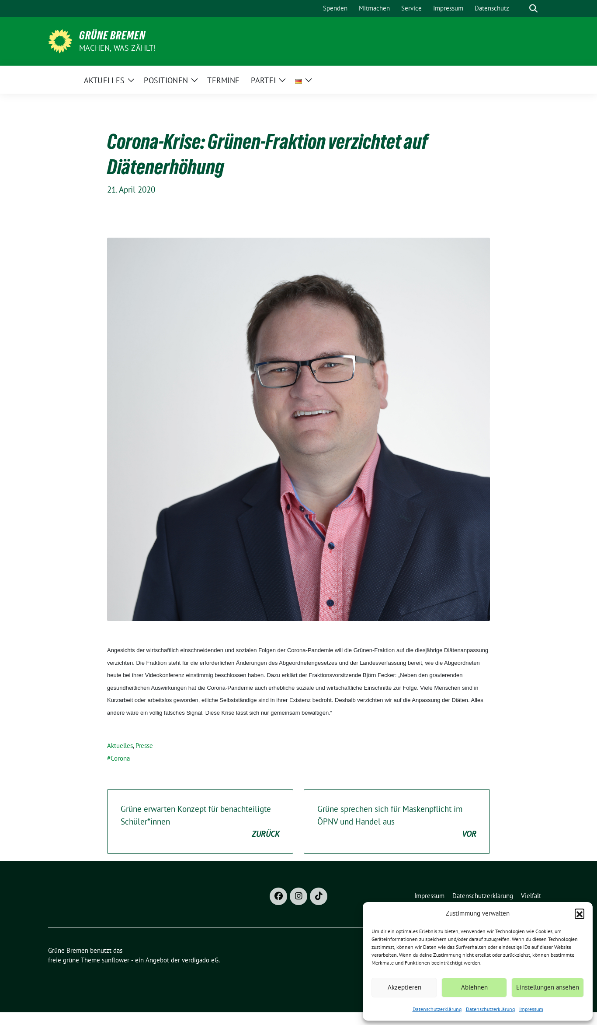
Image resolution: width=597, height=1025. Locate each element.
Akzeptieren (404, 987)
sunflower (115, 960)
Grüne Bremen (112, 35)
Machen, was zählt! (117, 48)
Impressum (531, 1009)
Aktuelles (120, 745)
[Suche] (521, 8)
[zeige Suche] (533, 8)
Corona (120, 758)
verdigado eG (200, 960)
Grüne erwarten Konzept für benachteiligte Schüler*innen (200, 822)
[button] (579, 913)
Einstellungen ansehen (547, 987)
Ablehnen (474, 987)
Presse (144, 745)
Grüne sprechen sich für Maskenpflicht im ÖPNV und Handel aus (396, 822)
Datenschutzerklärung (437, 1009)
